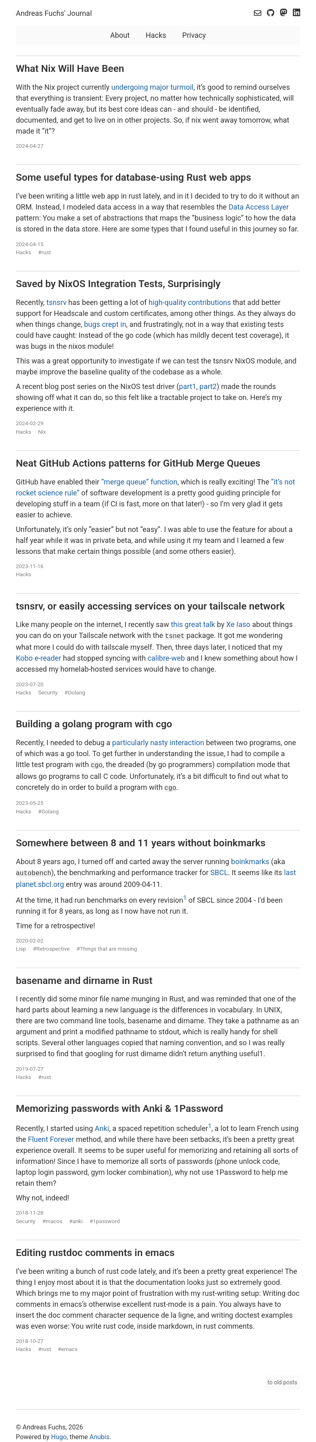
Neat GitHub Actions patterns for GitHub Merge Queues (138, 463)
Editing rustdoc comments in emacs (95, 1249)
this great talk (193, 624)
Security (48, 691)
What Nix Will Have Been (70, 68)
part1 (187, 386)
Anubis (99, 1434)
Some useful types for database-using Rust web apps (133, 177)
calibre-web (166, 657)
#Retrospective (51, 946)
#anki (75, 1218)
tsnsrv (56, 302)
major (159, 87)
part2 (207, 386)
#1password (104, 1218)
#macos (52, 1218)
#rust (44, 252)
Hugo (59, 1434)
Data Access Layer (259, 207)
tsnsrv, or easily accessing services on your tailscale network (150, 606)
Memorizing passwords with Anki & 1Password (119, 1105)
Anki (102, 1125)
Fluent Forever (51, 1136)
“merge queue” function (139, 482)
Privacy (194, 35)
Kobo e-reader (38, 657)
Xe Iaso (238, 624)
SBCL (219, 870)
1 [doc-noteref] (184, 894)
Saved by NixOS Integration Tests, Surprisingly (118, 284)
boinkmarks (250, 859)
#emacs (68, 1346)
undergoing (129, 87)
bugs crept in (105, 324)
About (120, 35)
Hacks (156, 35)
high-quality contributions (190, 302)
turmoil (181, 87)
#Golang (75, 691)
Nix (42, 431)
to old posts (283, 1379)
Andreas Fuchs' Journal (54, 13)
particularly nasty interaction (158, 741)
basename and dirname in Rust (84, 977)
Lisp (21, 946)
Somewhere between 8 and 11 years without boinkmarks (141, 840)
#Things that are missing (106, 946)
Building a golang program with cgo (94, 723)
